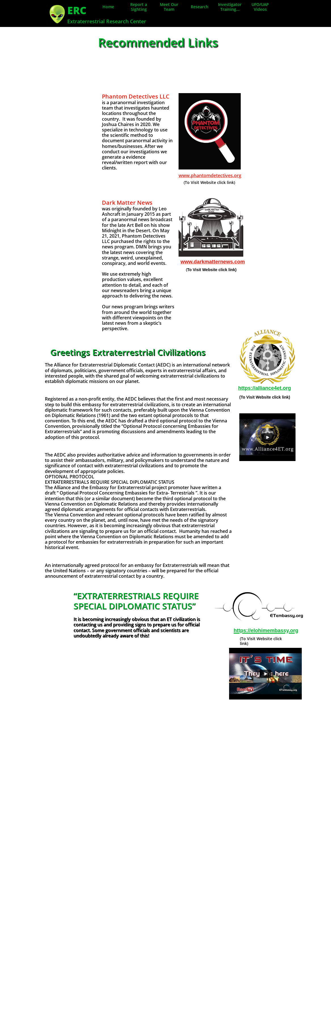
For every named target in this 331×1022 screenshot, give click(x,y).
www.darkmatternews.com (213, 262)
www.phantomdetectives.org (210, 175)
